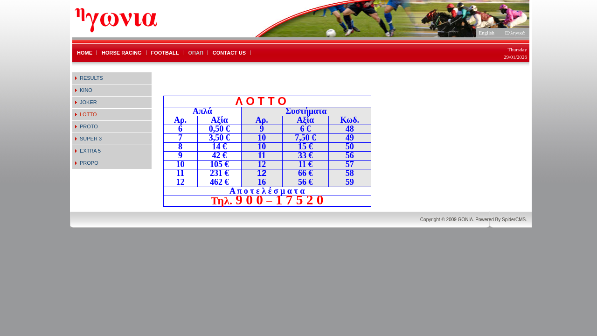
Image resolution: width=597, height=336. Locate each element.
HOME (84, 53)
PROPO (89, 163)
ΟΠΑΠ (195, 53)
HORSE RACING (122, 53)
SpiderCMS (514, 219)
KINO (86, 90)
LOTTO (88, 114)
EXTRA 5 (90, 151)
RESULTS (91, 78)
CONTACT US (229, 53)
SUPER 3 (91, 138)
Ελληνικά (515, 32)
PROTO (89, 126)
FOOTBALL (165, 53)
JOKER (88, 102)
